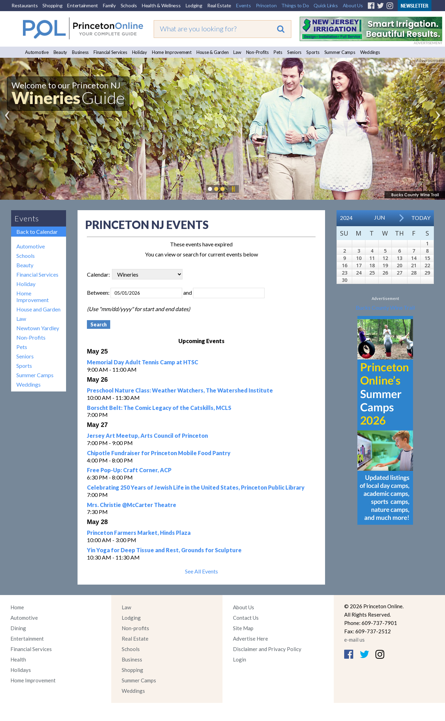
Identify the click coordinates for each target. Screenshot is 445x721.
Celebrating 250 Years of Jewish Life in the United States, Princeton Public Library (196, 487)
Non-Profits (257, 52)
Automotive (37, 52)
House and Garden (38, 309)
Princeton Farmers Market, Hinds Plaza (139, 532)
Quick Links (326, 5)
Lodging (194, 5)
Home (17, 607)
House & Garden (212, 52)
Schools (129, 5)
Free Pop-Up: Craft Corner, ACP (129, 470)
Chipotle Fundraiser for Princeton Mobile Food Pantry (158, 453)
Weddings (370, 52)
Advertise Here (250, 638)
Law (237, 52)
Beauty (60, 52)
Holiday (139, 52)
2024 (346, 217)
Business (80, 52)
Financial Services (110, 52)
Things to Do (295, 5)
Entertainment (82, 5)
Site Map (243, 628)
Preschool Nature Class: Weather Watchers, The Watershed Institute (180, 390)
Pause (233, 189)
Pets (278, 52)
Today (420, 217)
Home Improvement (172, 52)
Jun (379, 217)
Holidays (20, 670)
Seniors (294, 52)
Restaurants (24, 5)
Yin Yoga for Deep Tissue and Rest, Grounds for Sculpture (164, 550)
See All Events (201, 571)
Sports (312, 52)
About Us (353, 5)
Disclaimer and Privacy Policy (267, 649)
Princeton (266, 5)
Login (239, 659)
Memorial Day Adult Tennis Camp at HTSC (142, 362)
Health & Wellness (161, 5)
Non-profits (135, 628)
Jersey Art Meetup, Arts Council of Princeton (147, 435)
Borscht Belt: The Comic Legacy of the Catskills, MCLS (159, 407)
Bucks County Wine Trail (385, 307)
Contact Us (246, 618)
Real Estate (219, 5)
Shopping (52, 5)
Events (243, 5)
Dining (18, 628)
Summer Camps (339, 52)
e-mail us (354, 639)
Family (109, 5)
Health (18, 659)
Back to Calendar (37, 231)
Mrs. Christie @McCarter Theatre (131, 504)
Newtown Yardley (37, 328)
